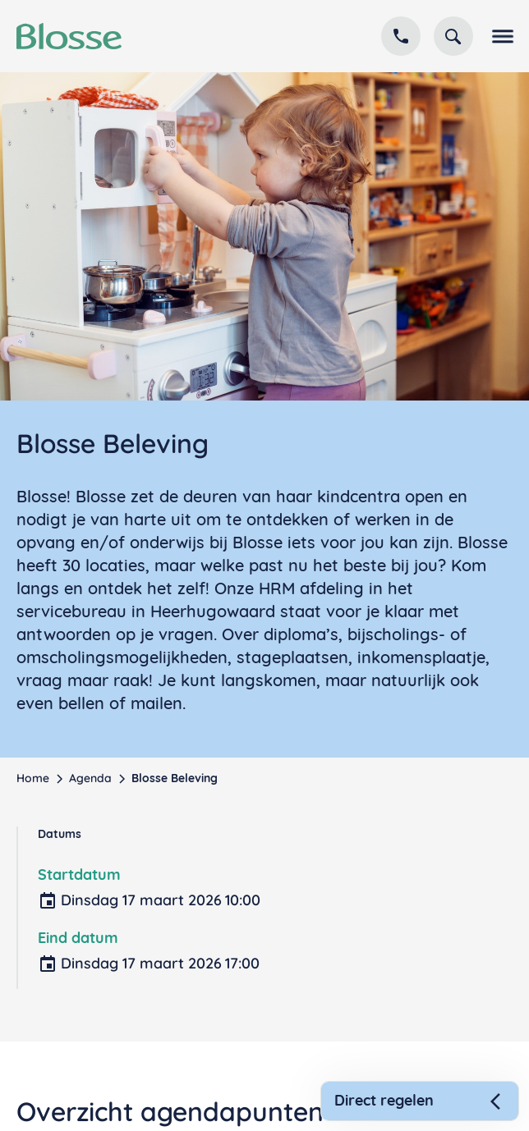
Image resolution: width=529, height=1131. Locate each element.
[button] (499, 36)
